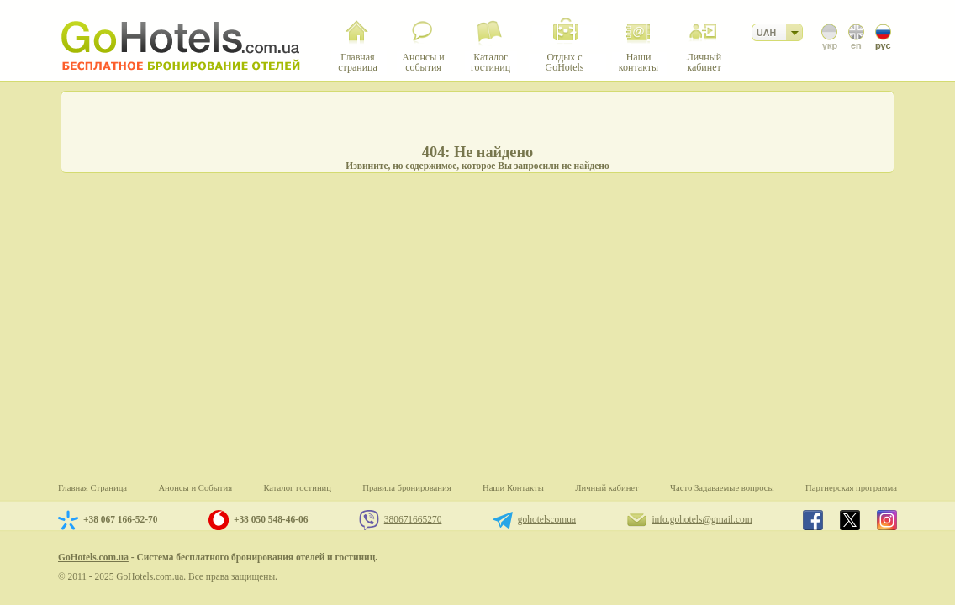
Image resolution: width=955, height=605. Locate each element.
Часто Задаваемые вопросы (722, 487)
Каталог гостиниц (297, 487)
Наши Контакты (513, 487)
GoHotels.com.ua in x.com (850, 520)
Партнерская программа (851, 487)
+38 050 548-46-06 (271, 519)
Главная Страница (92, 487)
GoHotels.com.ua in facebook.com (813, 520)
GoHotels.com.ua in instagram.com (887, 520)
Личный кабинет (606, 487)
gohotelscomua (547, 519)
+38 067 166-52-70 (120, 519)
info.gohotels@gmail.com (702, 519)
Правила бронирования (406, 487)
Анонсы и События (195, 487)
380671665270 (413, 519)
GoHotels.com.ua (93, 557)
